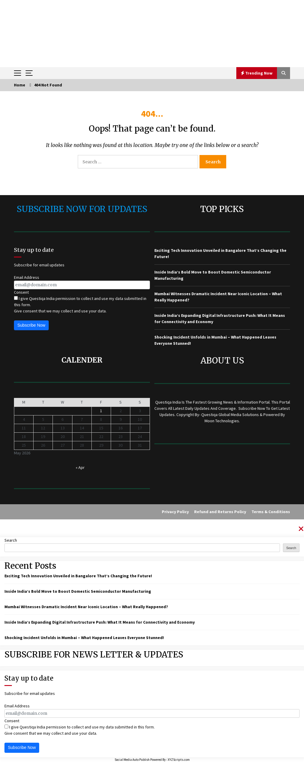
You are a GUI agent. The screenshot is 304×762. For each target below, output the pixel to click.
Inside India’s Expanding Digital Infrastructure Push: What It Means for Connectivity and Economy (99, 622)
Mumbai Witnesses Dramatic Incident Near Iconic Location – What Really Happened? (86, 606)
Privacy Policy (175, 511)
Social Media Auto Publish (132, 760)
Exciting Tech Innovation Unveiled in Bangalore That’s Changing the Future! (78, 575)
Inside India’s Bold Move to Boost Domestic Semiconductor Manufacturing (77, 591)
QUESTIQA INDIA (152, 14)
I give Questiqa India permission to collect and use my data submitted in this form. (80, 301)
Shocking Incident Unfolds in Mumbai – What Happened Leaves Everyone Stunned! (84, 637)
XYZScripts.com (179, 760)
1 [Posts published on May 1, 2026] (101, 410)
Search (10, 540)
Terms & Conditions (270, 511)
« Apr (80, 467)
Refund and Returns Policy (220, 511)
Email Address (26, 277)
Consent (21, 292)
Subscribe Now (31, 325)
